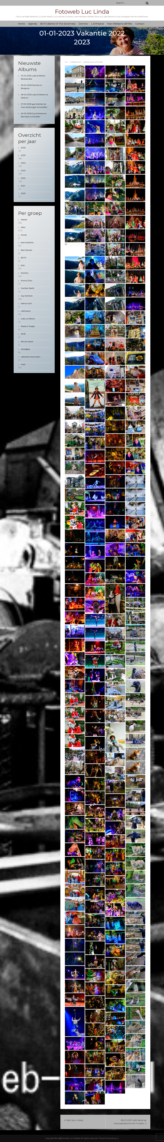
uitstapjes (99, 62)
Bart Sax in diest (75, 1120)
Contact (139, 23)
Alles (92, 62)
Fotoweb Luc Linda (82, 11)
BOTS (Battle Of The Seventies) (57, 23)
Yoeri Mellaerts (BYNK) (119, 23)
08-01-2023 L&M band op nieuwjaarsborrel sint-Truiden (130, 1122)
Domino (83, 23)
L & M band (97, 23)
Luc (66, 62)
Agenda (32, 23)
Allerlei (86, 62)
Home (21, 23)
